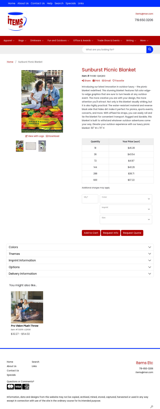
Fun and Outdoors (58, 40)
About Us (23, 3)
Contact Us (38, 3)
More (144, 40)
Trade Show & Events (109, 40)
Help (49, 3)
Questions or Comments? (20, 381)
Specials (71, 3)
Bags (22, 40)
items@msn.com (144, 13)
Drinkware (37, 40)
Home (11, 3)
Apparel (9, 40)
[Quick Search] (114, 49)
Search (59, 3)
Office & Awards (83, 40)
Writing (131, 40)
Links (81, 3)
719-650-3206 (146, 368)
